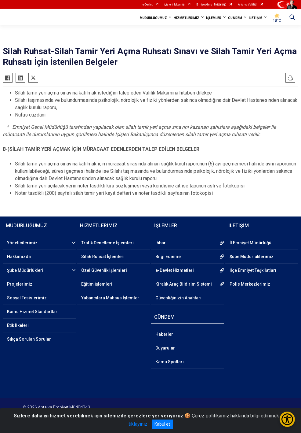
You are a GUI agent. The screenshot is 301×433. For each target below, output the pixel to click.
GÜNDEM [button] (235, 18)
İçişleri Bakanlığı (174, 4)
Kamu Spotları (169, 361)
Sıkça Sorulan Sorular (29, 339)
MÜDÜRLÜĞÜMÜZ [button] (153, 18)
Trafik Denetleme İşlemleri (107, 242)
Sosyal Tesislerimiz (27, 297)
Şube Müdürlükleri (25, 270)
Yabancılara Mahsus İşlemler (110, 297)
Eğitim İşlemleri (96, 284)
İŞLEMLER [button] (213, 18)
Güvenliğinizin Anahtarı (178, 297)
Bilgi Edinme (168, 256)
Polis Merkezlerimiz (250, 284)
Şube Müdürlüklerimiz (252, 256)
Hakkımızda (19, 256)
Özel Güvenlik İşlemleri (104, 270)
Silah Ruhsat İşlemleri (103, 256)
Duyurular (165, 348)
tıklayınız (138, 424)
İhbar (160, 242)
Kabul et (162, 424)
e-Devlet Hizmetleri (174, 270)
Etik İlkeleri (18, 325)
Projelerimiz (19, 284)
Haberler (164, 334)
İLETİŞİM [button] (255, 18)
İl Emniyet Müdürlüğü (250, 242)
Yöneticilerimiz (22, 242)
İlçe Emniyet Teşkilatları (253, 270)
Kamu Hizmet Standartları (33, 311)
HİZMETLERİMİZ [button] (186, 18)
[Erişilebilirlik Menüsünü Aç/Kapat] (287, 419)
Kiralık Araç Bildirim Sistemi (183, 284)
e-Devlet (148, 4)
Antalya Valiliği (247, 4)
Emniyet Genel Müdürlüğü (211, 4)
